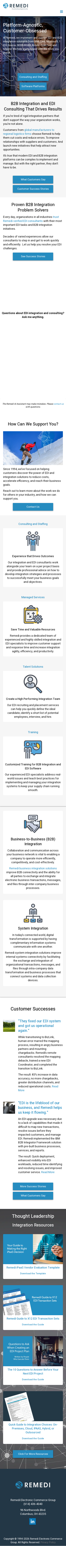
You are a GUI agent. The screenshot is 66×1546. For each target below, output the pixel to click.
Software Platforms (33, 86)
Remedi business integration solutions (33, 868)
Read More (48, 1172)
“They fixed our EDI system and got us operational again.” (39, 1025)
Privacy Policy (48, 1542)
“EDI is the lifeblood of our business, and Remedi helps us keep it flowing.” (40, 1107)
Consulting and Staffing (33, 77)
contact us (58, 404)
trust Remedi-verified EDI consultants (31, 219)
